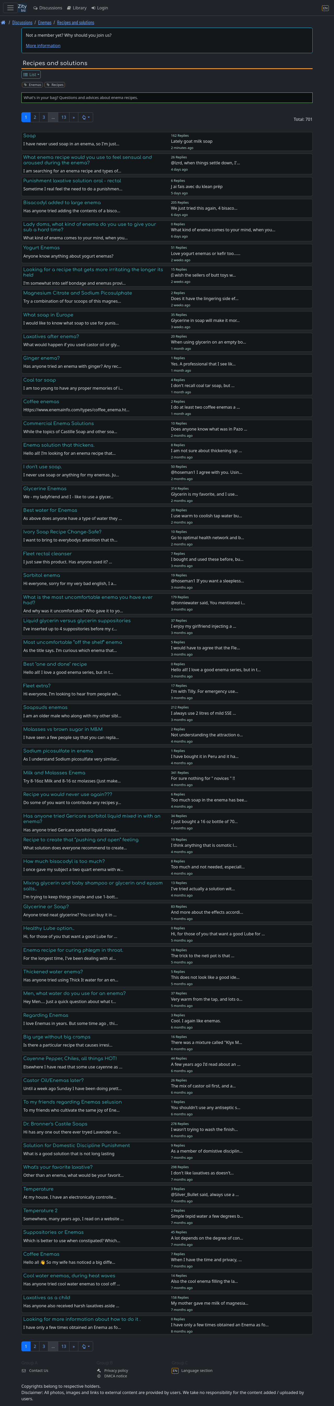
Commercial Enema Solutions (58, 423)
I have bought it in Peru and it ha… (204, 756)
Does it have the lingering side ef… (204, 298)
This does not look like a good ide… (205, 977)
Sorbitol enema (41, 575)
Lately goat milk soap (191, 141)
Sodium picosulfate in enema (58, 751)
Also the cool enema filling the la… (204, 1281)
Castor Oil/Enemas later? (53, 1080)
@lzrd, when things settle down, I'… (205, 163)
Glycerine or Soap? (46, 906)
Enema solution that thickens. (58, 445)
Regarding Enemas (45, 1015)
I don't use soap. (42, 466)
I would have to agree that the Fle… (205, 648)
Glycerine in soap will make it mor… (205, 320)
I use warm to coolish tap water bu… (206, 516)
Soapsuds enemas (45, 707)
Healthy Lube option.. (48, 928)
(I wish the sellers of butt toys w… (203, 275)
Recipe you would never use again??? (67, 794)
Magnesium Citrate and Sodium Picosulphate (77, 293)
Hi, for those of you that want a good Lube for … (218, 934)
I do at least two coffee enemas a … (205, 407)
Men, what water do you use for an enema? (74, 993)
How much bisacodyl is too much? (64, 861)
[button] (85, 117)
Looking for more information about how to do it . (82, 1319)
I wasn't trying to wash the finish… (204, 1129)
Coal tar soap (39, 380)
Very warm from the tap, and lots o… (206, 999)
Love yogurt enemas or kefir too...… (205, 253)
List (29, 74)
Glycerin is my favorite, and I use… (204, 494)
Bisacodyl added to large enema (62, 202)
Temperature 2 (40, 1210)
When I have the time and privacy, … (206, 1259)
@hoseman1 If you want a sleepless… (207, 581)
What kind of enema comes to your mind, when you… (223, 230)
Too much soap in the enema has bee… (209, 800)
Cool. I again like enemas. (196, 1021)
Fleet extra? (37, 685)
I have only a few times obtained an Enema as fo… (220, 1325)
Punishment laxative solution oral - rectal (72, 180)
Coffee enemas (41, 401)
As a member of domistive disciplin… (207, 1151)
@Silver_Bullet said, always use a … (205, 1194)
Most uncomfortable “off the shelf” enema (72, 642)
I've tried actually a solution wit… (203, 889)
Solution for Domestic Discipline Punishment (76, 1145)
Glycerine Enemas (45, 488)
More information (43, 45)
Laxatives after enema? (51, 336)
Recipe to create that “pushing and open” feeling (81, 839)
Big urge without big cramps (57, 1037)
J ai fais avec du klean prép (197, 186)
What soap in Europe (48, 315)
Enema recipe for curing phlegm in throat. (73, 950)
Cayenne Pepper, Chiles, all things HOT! (70, 1058)
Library (76, 8)
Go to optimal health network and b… (207, 537)
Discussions (47, 8)
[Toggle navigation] (10, 8)
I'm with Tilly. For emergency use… (204, 691)
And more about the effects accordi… (207, 912)
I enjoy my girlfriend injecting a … (203, 626)
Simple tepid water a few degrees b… (207, 1216)
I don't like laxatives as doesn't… (202, 1173)
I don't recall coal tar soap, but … (203, 385)
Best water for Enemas (50, 510)
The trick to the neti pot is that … (202, 956)
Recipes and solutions (75, 22)
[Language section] (325, 8)
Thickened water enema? (53, 971)
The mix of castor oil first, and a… (203, 1086)
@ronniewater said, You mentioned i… (208, 603)
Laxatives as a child (46, 1297)
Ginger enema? (41, 358)
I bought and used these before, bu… (207, 559)
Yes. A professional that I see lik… (203, 364)
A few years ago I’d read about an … (205, 1064)
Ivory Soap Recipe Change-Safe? (62, 531)
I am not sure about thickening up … (206, 450)
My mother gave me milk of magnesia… (209, 1303)
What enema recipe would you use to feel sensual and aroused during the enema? (87, 160)
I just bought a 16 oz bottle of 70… (204, 821)
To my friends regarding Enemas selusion (72, 1102)
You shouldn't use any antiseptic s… (205, 1107)
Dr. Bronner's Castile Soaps (55, 1124)
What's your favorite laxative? (58, 1167)
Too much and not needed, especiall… (208, 867)
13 (63, 117)
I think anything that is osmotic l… (204, 845)
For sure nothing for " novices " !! (203, 778)
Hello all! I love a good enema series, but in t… (216, 670)
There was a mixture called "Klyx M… (206, 1042)
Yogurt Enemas (41, 247)
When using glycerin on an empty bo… (208, 342)
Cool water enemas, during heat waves (69, 1275)
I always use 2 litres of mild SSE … (203, 713)
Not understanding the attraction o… (207, 735)
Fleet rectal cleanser (47, 553)
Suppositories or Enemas (53, 1232)
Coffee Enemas (41, 1254)
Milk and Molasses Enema (54, 772)
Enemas (44, 22)
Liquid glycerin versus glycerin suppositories (77, 620)
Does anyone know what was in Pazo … (209, 429)
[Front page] (3, 22)
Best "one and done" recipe (55, 664)
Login (99, 8)
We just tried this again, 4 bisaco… (204, 208)
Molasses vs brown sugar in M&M (63, 729)
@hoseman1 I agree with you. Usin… (206, 472)
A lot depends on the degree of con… (207, 1238)
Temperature (38, 1189)
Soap (29, 135)
